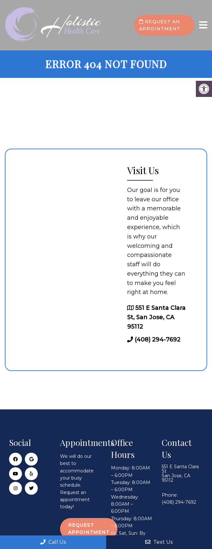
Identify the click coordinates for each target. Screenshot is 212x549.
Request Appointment (88, 528)
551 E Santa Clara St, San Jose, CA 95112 (156, 317)
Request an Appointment (159, 25)
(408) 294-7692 (157, 339)
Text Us (159, 542)
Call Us (53, 542)
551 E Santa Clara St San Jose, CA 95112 (180, 473)
